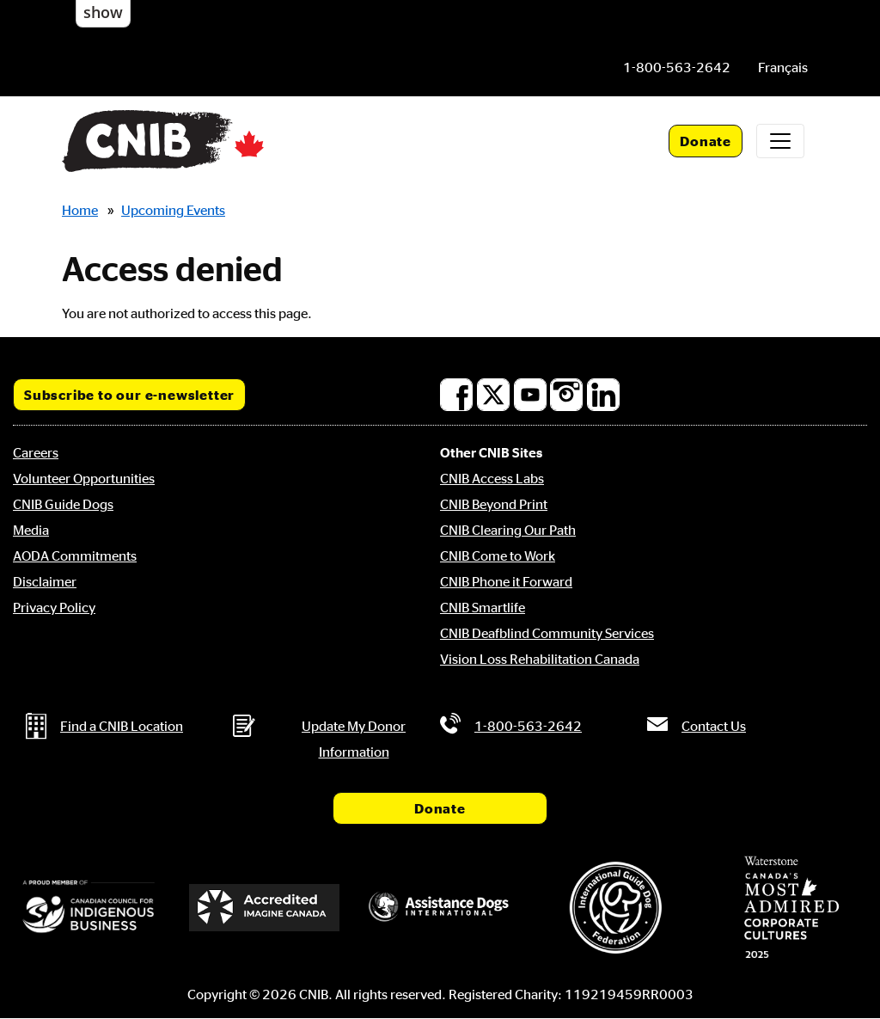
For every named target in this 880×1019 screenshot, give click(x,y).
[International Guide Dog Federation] (615, 907)
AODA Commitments (75, 555)
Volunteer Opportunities (84, 478)
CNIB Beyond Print (493, 504)
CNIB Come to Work (497, 555)
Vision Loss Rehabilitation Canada (539, 658)
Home (80, 210)
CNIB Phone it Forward (506, 581)
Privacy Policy (54, 607)
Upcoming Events (173, 210)
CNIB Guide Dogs (63, 504)
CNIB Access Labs (492, 478)
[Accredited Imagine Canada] (264, 907)
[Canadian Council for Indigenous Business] (88, 907)
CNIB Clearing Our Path (508, 529)
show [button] (103, 12)
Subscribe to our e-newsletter (129, 394)
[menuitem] (783, 67)
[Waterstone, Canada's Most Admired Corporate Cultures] (791, 907)
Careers (35, 452)
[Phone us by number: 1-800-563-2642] (677, 67)
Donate (705, 141)
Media (31, 529)
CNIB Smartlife (482, 607)
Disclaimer (44, 581)
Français (783, 67)
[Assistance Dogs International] (440, 908)
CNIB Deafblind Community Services (547, 633)
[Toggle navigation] (780, 141)
